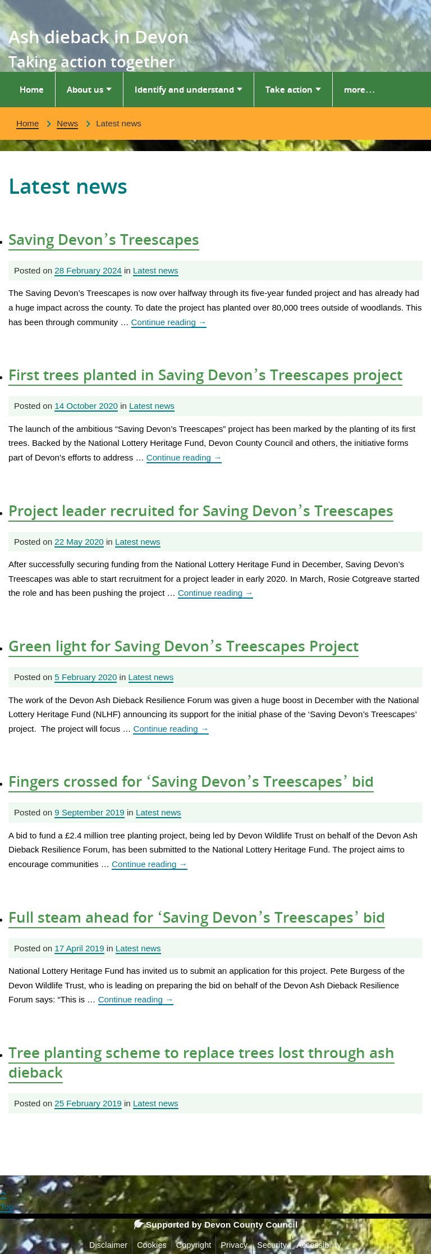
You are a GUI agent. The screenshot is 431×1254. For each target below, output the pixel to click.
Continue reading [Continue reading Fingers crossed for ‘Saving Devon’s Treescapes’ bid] (149, 864)
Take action (289, 89)
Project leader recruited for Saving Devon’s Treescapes (200, 510)
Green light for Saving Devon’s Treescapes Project (183, 646)
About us (85, 89)
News (67, 123)
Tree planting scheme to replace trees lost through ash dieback (201, 1062)
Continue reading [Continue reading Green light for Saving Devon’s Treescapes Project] (171, 728)
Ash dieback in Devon (98, 36)
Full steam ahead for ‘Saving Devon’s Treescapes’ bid (196, 917)
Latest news (155, 270)
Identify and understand (184, 89)
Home (32, 89)
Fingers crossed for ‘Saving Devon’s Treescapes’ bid (191, 781)
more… (359, 89)
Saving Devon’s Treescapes (103, 239)
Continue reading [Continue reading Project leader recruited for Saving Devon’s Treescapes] (216, 593)
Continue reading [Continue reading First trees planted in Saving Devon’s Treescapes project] (184, 457)
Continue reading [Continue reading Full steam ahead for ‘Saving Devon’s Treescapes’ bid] (136, 999)
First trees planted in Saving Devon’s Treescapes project (205, 374)
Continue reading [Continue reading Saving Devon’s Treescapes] (169, 322)
